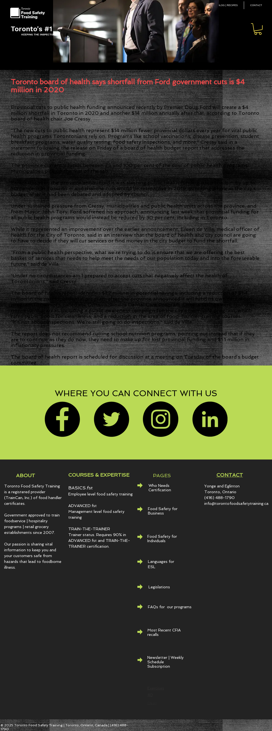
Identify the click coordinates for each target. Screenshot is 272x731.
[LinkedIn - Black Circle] (209, 419)
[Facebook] (62, 419)
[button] (258, 29)
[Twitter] (111, 419)
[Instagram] (160, 419)
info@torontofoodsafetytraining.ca (236, 503)
